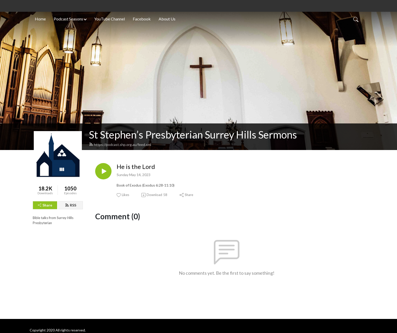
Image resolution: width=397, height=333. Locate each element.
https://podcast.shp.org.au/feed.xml (120, 144)
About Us (167, 18)
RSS (70, 205)
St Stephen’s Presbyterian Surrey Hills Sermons (193, 135)
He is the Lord (136, 166)
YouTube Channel (109, 18)
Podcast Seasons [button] (68, 18)
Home (40, 18)
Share (45, 205)
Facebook (142, 18)
